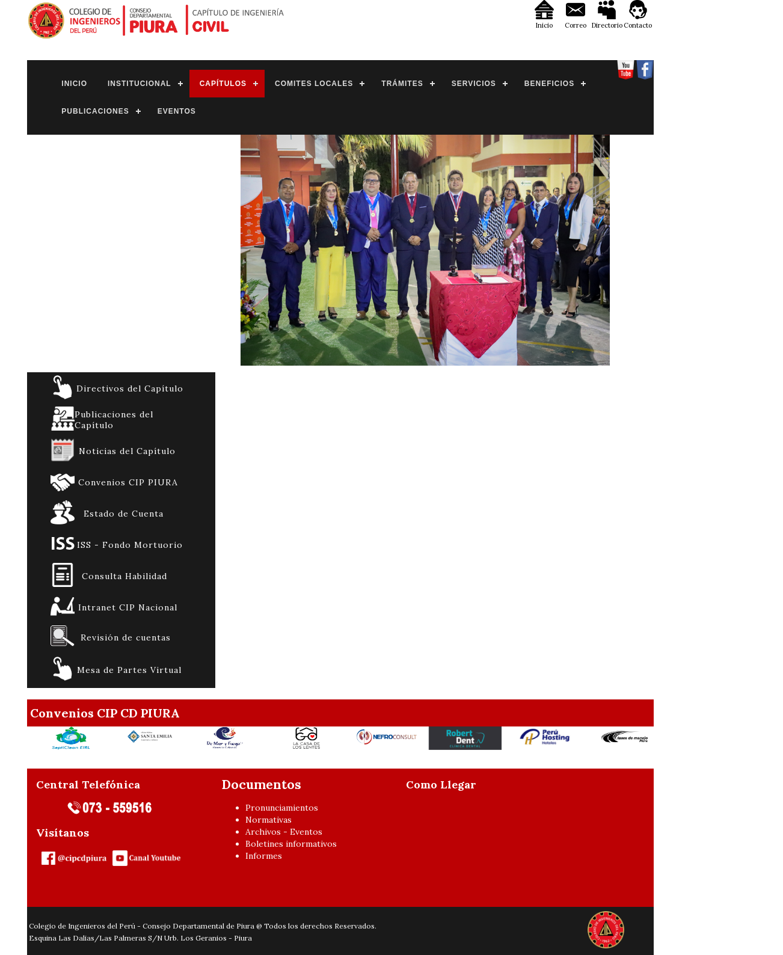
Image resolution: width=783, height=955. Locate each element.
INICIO (74, 83)
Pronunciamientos (281, 807)
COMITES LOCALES (314, 83)
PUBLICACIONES (95, 111)
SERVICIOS (474, 83)
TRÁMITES (402, 83)
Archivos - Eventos (283, 831)
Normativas (268, 819)
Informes (263, 855)
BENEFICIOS (549, 83)
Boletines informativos (291, 843)
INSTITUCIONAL (139, 83)
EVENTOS (177, 111)
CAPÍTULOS (223, 83)
